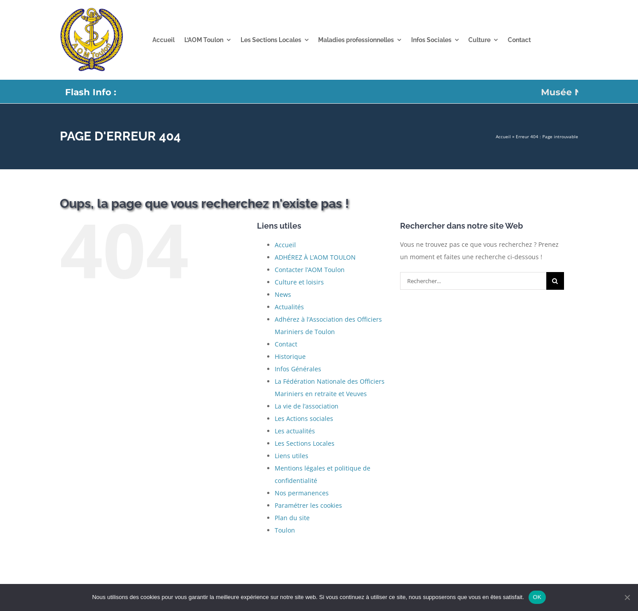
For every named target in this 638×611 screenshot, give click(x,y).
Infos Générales (298, 369)
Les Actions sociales (304, 418)
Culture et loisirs (299, 282)
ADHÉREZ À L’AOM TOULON (315, 257)
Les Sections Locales (305, 443)
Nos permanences (302, 493)
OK (537, 597)
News (283, 294)
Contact (286, 344)
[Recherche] (555, 281)
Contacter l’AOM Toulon (310, 269)
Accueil (503, 136)
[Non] (626, 597)
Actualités (289, 307)
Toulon (285, 530)
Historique (290, 356)
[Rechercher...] (473, 281)
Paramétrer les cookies (308, 505)
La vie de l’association (306, 406)
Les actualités (295, 431)
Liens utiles (291, 455)
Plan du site (292, 518)
